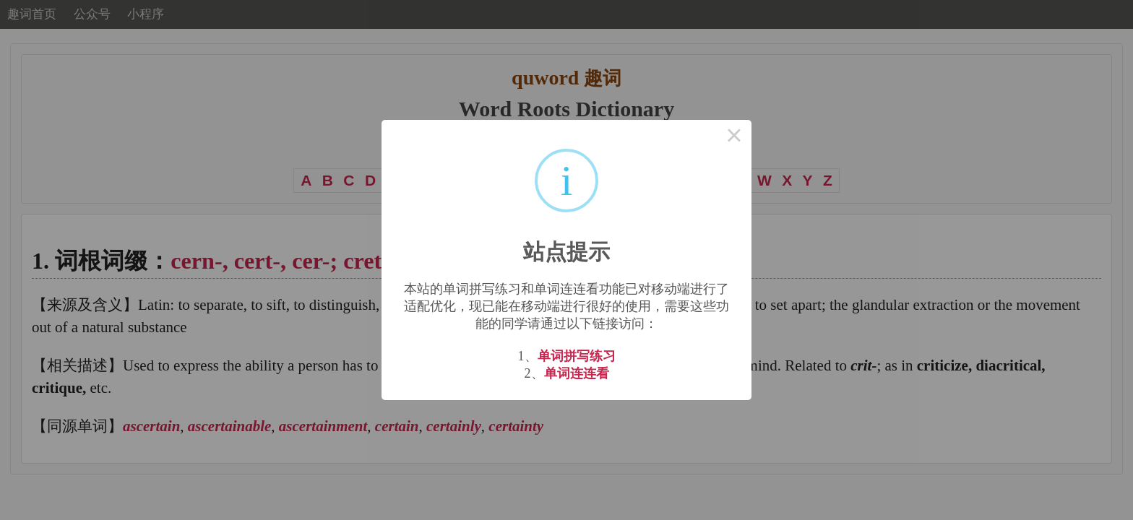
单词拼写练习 (577, 356)
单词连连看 (576, 373)
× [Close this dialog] (734, 137)
